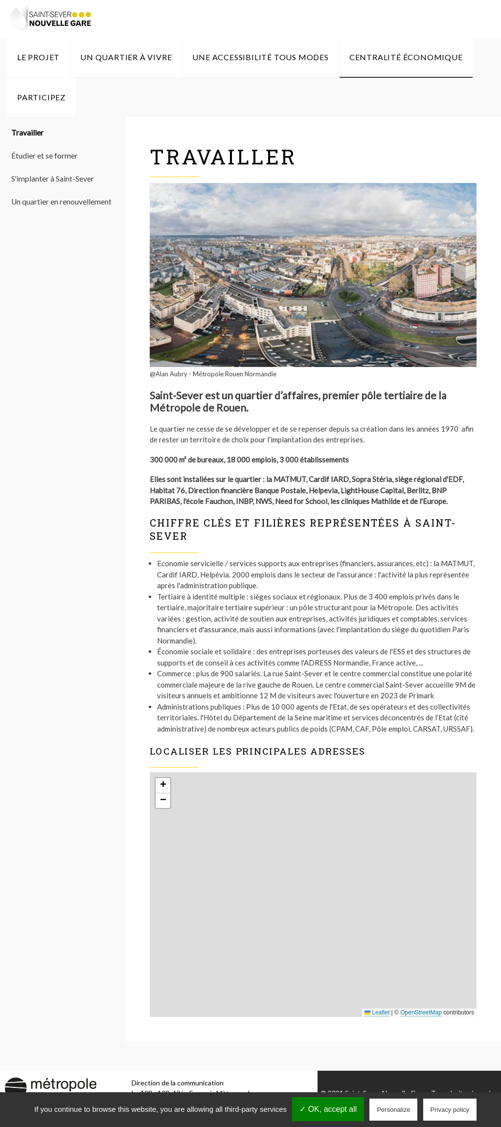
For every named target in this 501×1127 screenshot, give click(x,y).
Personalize (393, 1109)
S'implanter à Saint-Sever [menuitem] (52, 178)
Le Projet (38, 57)
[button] (163, 785)
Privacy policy (450, 1109)
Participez (41, 97)
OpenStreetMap (421, 1012)
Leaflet (376, 1012)
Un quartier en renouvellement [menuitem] (61, 201)
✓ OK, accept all (328, 1109)
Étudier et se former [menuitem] (44, 155)
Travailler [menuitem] (27, 132)
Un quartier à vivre (126, 57)
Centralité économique (406, 57)
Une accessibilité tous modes (260, 57)
